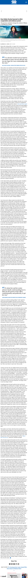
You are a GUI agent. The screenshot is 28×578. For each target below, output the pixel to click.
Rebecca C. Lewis (5, 38)
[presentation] (1, 572)
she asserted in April (22, 99)
